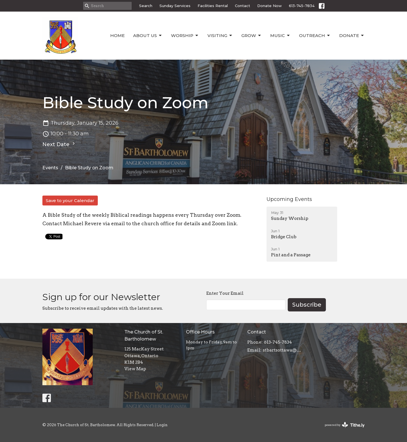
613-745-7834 (302, 5)
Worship (185, 35)
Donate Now (269, 5)
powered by (345, 424)
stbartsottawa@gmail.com (283, 350)
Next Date (59, 144)
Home (117, 35)
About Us (148, 35)
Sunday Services (174, 5)
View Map (135, 368)
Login (162, 425)
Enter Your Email (225, 293)
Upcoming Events (289, 199)
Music (280, 35)
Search (145, 5)
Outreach (315, 35)
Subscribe (306, 304)
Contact (242, 5)
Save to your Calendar (70, 200)
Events (50, 167)
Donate (352, 35)
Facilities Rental (213, 5)
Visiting (220, 35)
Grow (251, 35)
